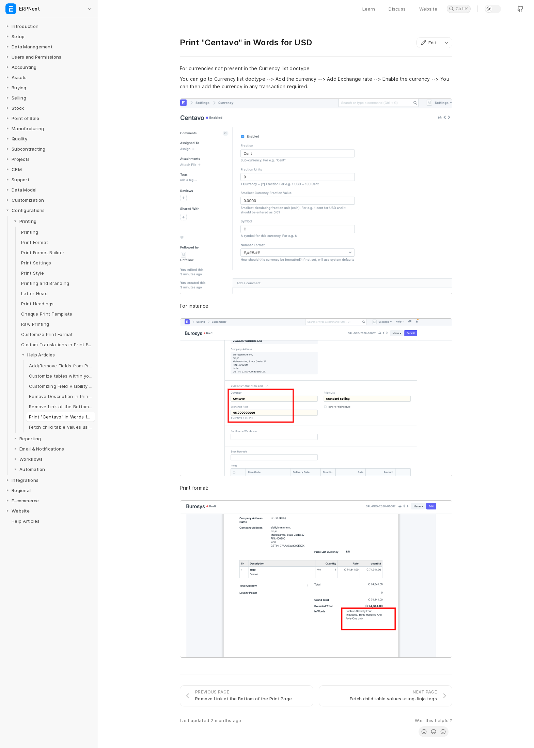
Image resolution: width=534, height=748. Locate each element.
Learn (368, 9)
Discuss (397, 9)
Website (428, 9)
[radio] (424, 731)
